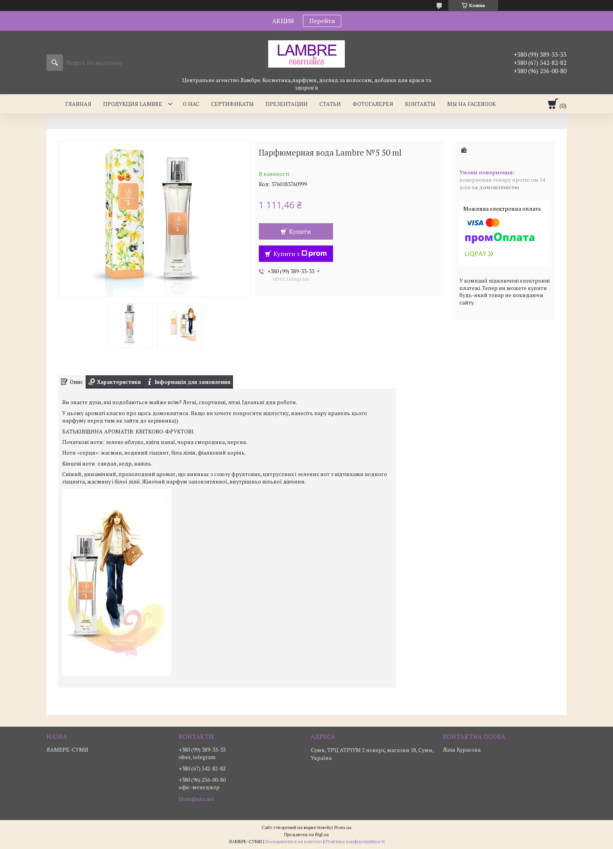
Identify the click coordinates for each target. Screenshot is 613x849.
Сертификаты (232, 103)
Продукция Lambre (132, 103)
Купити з (300, 253)
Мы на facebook (471, 103)
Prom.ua (342, 827)
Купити (300, 231)
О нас (191, 103)
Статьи (330, 103)
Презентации (286, 103)
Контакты (420, 103)
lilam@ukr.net (196, 798)
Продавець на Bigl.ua (306, 834)
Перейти (322, 20)
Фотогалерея (373, 103)
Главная (78, 103)
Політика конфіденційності (355, 841)
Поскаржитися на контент (293, 841)
